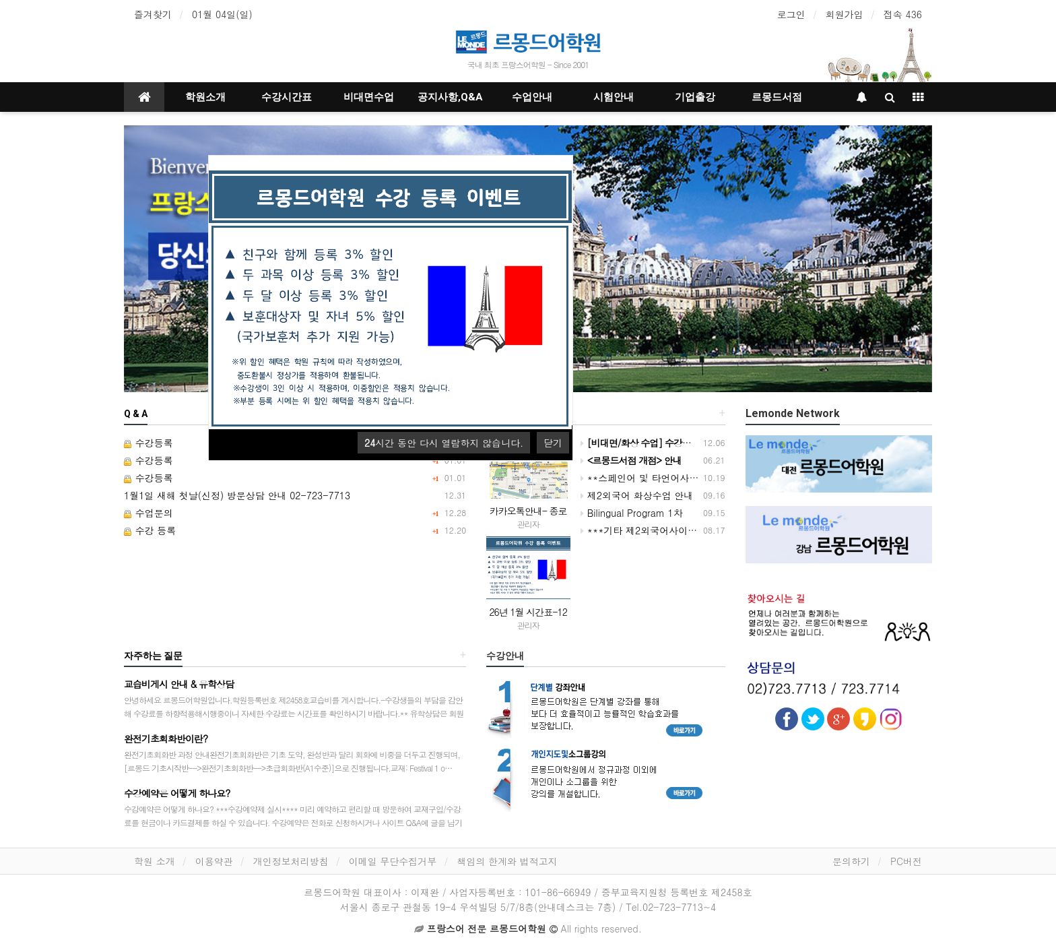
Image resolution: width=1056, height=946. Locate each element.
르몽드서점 (777, 97)
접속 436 (903, 14)
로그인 (791, 14)
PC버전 (906, 861)
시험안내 (613, 97)
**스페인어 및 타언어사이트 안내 (655, 477)
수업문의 (148, 512)
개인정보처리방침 (291, 861)
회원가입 (844, 14)
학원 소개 (154, 861)
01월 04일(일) (222, 14)
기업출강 (695, 97)
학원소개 (205, 97)
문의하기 (851, 861)
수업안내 (532, 97)
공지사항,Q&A (450, 97)
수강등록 (148, 442)
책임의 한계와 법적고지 (507, 861)
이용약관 (214, 861)
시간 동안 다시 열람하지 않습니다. (443, 442)
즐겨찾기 (153, 14)
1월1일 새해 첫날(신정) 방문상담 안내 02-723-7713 (237, 495)
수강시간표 (286, 97)
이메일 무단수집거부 (393, 861)
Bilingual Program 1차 (632, 512)
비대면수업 (368, 97)
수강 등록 (150, 530)
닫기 (552, 442)
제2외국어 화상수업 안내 (637, 495)
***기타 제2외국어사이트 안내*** (658, 530)
